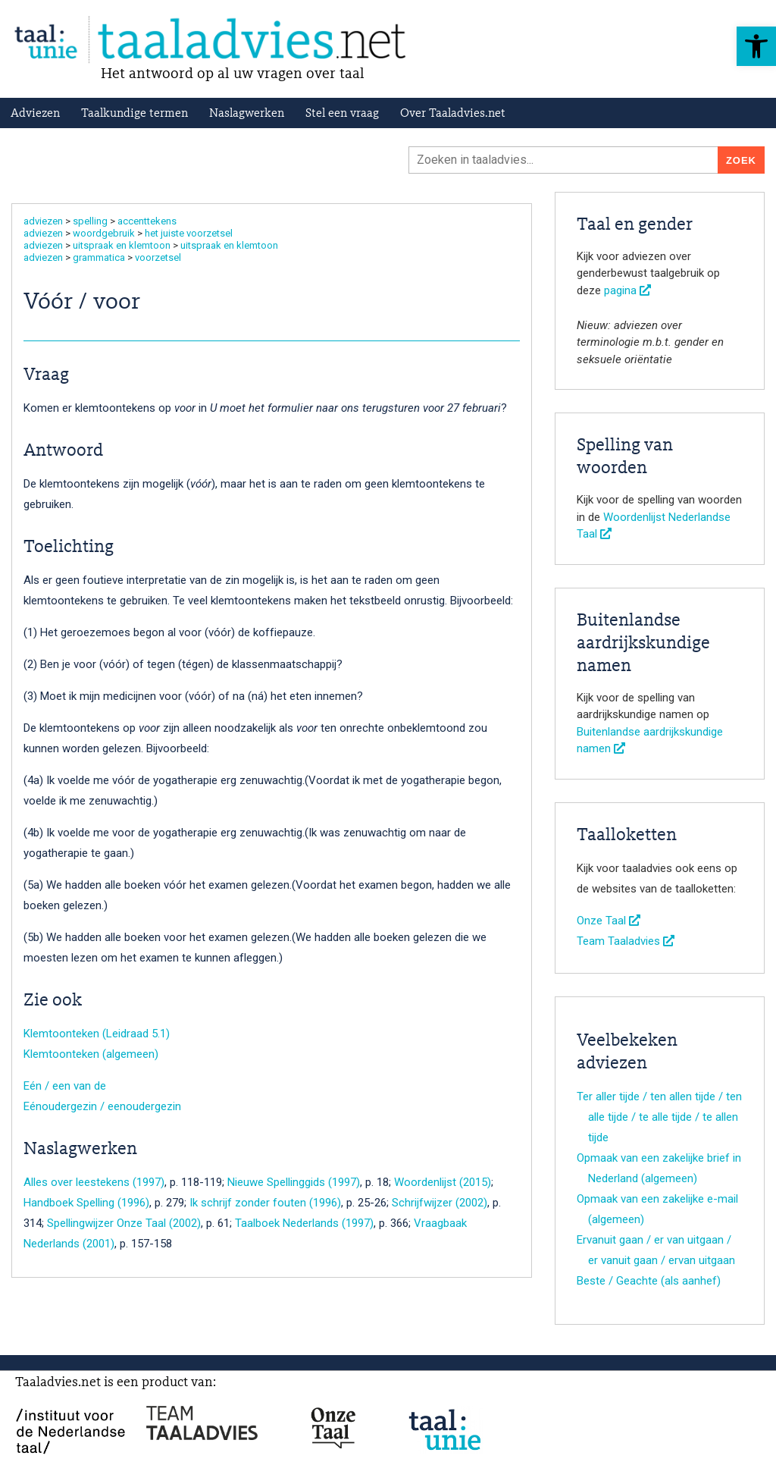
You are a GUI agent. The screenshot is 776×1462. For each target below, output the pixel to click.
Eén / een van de (64, 1086)
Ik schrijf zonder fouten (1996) (265, 1202)
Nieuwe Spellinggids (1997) (293, 1182)
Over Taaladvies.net (452, 114)
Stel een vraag (342, 114)
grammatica (99, 257)
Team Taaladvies (625, 941)
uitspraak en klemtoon (122, 245)
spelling (90, 221)
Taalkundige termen (134, 114)
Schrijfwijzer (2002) (439, 1202)
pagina (627, 290)
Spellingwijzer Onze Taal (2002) (124, 1223)
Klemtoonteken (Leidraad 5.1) (96, 1033)
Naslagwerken (246, 114)
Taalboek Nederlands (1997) (304, 1223)
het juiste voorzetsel (189, 233)
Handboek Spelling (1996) (86, 1202)
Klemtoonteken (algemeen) (90, 1054)
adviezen (43, 221)
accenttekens (147, 221)
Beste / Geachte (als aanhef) (649, 1281)
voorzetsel (158, 257)
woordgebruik (104, 233)
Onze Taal (608, 920)
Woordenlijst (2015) (442, 1182)
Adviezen (35, 114)
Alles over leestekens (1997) (93, 1182)
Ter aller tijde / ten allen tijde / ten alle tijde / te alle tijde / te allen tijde (659, 1117)
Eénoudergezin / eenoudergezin (102, 1106)
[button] (756, 46)
